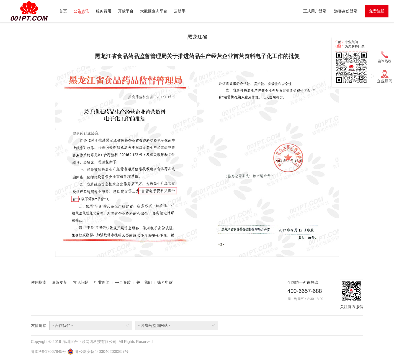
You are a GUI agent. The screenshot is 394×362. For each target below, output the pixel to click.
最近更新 (60, 282)
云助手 (180, 11)
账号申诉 (165, 282)
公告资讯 (81, 11)
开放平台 (125, 11)
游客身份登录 (345, 11)
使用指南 (39, 282)
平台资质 (123, 282)
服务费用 (103, 11)
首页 (63, 11)
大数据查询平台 (153, 11)
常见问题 (81, 282)
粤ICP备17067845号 (48, 351)
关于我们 (144, 282)
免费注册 (377, 11)
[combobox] (90, 325)
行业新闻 (102, 282)
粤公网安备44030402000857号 (101, 351)
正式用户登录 (314, 11)
